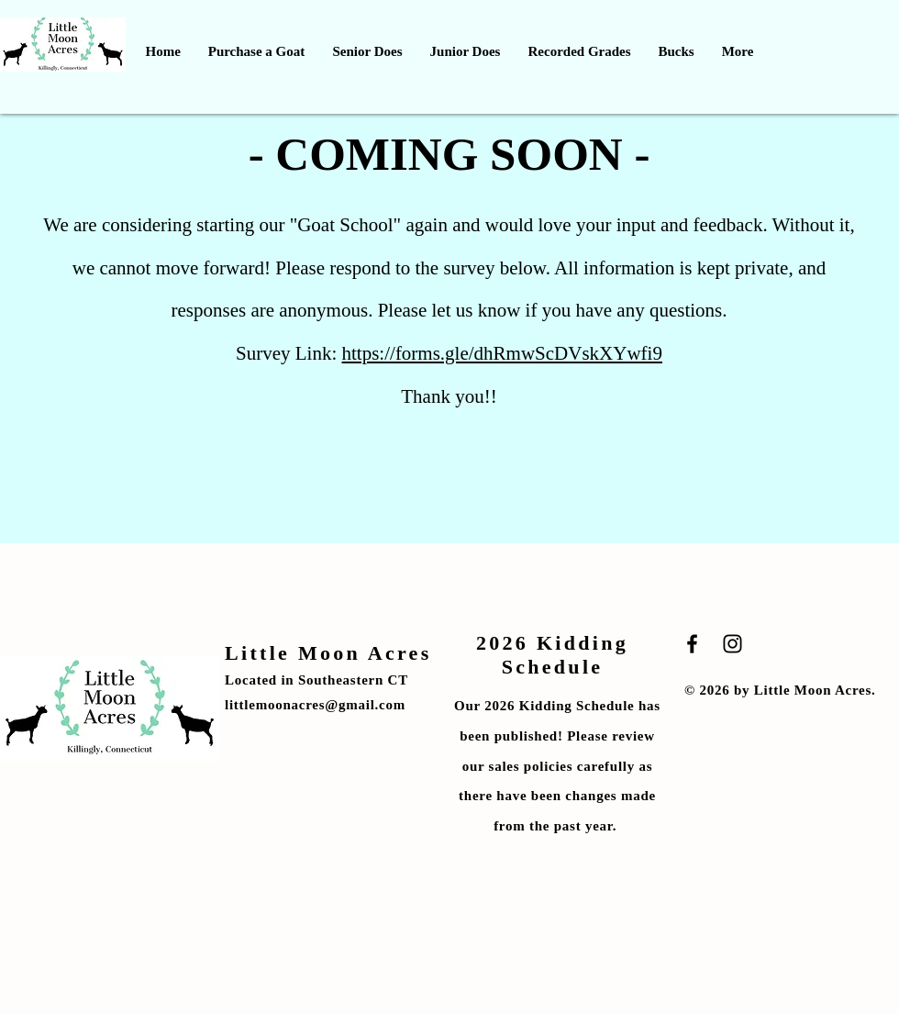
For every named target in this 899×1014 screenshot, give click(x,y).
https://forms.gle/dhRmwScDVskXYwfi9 (502, 353)
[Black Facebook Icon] (692, 643)
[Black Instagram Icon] (732, 643)
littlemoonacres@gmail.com (315, 704)
